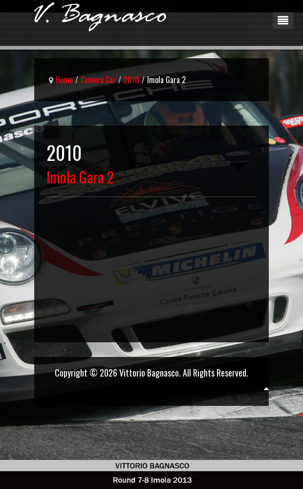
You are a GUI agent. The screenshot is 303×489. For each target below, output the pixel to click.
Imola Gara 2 (80, 177)
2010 (131, 80)
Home (64, 80)
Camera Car (98, 80)
